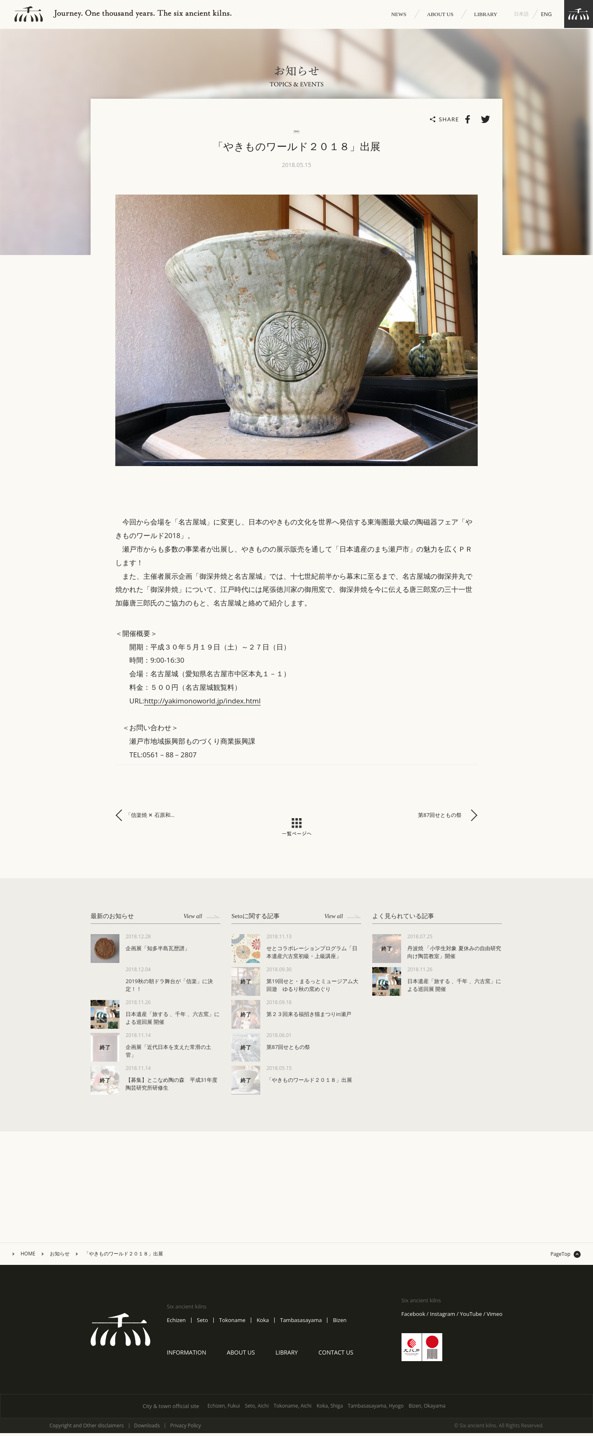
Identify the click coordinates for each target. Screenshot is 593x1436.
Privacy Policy (185, 1428)
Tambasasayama (301, 1322)
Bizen (339, 1322)
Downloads (147, 1428)
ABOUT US (440, 14)
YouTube (471, 1317)
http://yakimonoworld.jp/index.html (202, 703)
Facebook (413, 1317)
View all (202, 919)
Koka (263, 1322)
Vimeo (494, 1317)
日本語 (521, 13)
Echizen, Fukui (224, 1408)
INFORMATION (186, 1355)
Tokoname (232, 1322)
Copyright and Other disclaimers (86, 1428)
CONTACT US (335, 1355)
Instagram (442, 1317)
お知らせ (60, 1256)
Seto (202, 1322)
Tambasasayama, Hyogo (376, 1408)
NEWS (398, 14)
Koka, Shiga (330, 1408)
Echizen (176, 1322)
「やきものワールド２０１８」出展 (123, 1256)
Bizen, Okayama (427, 1408)
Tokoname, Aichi (292, 1408)
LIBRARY (485, 14)
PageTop (560, 1257)
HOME (28, 1256)
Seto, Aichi (257, 1408)
